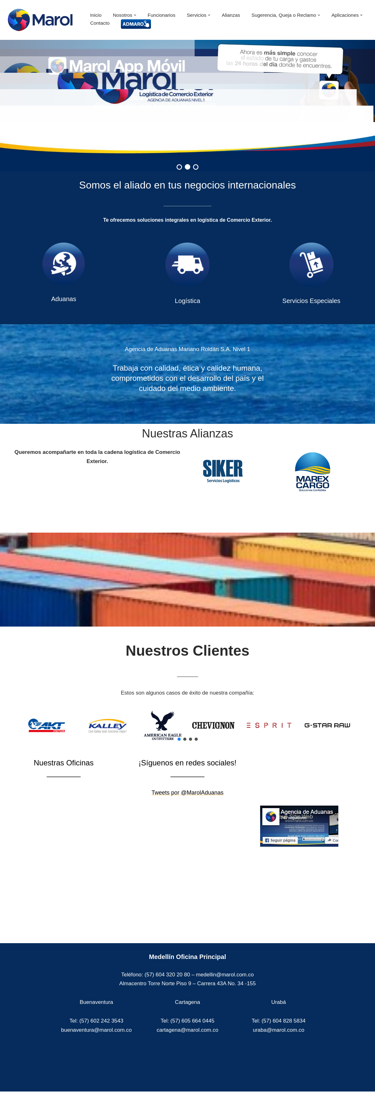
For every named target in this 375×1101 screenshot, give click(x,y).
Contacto (99, 23)
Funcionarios (162, 15)
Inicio (96, 15)
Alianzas (231, 15)
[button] (135, 15)
